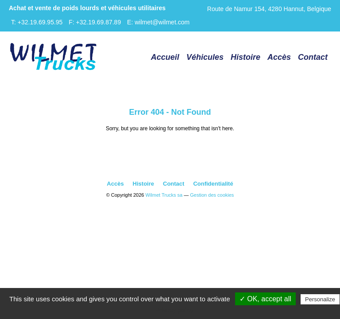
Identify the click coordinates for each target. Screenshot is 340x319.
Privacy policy (174, 310)
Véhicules (205, 57)
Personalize (320, 299)
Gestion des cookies (212, 195)
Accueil (165, 57)
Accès (279, 57)
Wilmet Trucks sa (163, 195)
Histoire (245, 57)
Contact (313, 57)
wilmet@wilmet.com (162, 22)
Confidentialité (213, 183)
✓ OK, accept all (265, 299)
